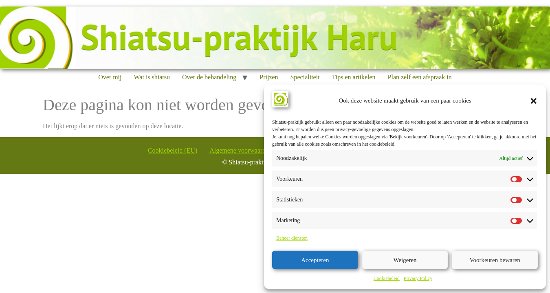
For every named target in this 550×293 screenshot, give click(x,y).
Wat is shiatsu (152, 77)
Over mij (109, 77)
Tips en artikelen (354, 77)
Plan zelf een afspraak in (420, 77)
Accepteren (315, 260)
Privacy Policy (418, 278)
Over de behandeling (209, 77)
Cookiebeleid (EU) (172, 150)
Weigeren (404, 260)
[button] (534, 101)
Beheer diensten (292, 238)
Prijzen (269, 77)
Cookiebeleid (387, 278)
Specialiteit (305, 77)
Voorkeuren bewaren (495, 260)
